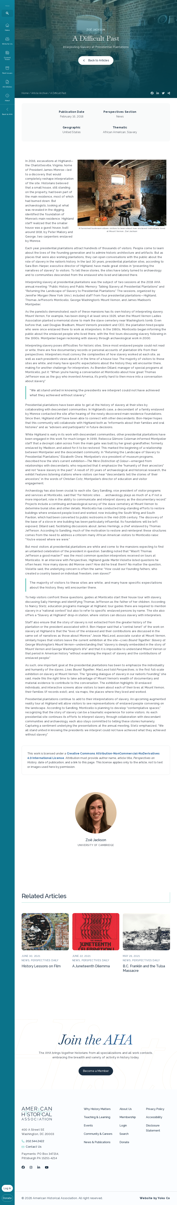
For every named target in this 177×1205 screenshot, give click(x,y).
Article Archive (39, 93)
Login (123, 1125)
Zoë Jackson (95, 29)
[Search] (7, 13)
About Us (126, 1109)
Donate (7, 1198)
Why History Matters (97, 1109)
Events (88, 1125)
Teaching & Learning (97, 1117)
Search (124, 1133)
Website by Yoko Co (155, 1198)
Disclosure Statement (153, 1128)
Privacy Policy (155, 1109)
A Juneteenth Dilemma (91, 966)
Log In (7, 1188)
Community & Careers (98, 1133)
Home (25, 93)
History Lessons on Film (41, 966)
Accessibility (154, 1117)
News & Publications (97, 1142)
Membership (128, 1117)
